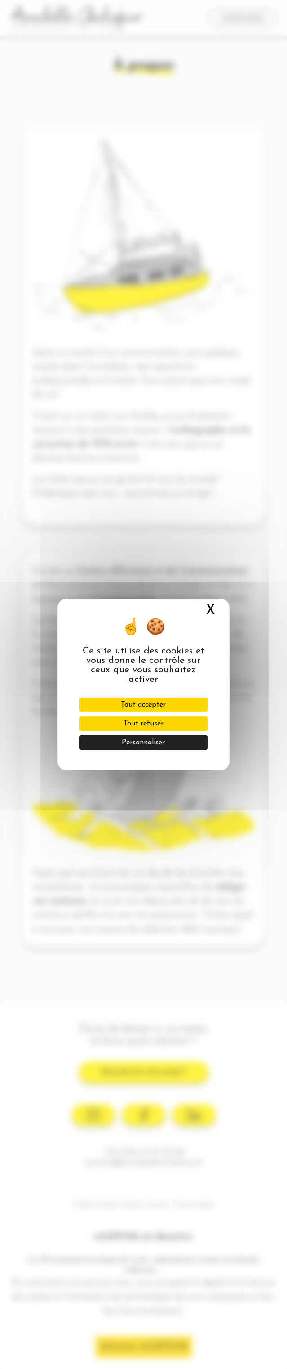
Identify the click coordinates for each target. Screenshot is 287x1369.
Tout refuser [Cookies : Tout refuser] (143, 723)
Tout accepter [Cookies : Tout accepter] (143, 704)
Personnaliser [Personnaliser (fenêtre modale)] (143, 742)
